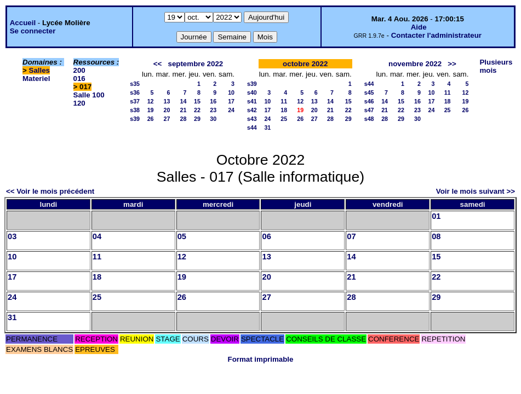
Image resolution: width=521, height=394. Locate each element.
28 (183, 118)
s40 (252, 92)
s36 (135, 92)
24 (231, 110)
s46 (369, 101)
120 (79, 103)
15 (197, 101)
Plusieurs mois (495, 66)
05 (182, 236)
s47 (369, 110)
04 (97, 236)
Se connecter (33, 31)
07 (351, 236)
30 (213, 118)
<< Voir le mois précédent (50, 191)
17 (231, 101)
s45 (369, 92)
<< (157, 64)
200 (79, 70)
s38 (135, 110)
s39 (135, 118)
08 (436, 236)
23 (213, 110)
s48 (369, 118)
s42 (252, 110)
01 (436, 216)
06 (266, 236)
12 (150, 101)
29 (197, 118)
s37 (135, 101)
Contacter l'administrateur (436, 35)
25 (283, 118)
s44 (252, 127)
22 (197, 110)
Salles (39, 70)
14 (183, 101)
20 (167, 110)
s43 (252, 118)
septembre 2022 (195, 64)
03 (12, 236)
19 (150, 110)
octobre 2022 (305, 64)
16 (213, 101)
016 (79, 78)
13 (167, 101)
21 (183, 110)
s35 (135, 83)
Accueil (23, 23)
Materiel (36, 78)
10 (231, 92)
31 (267, 127)
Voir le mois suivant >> (475, 191)
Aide (419, 27)
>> (452, 64)
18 (283, 110)
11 (283, 101)
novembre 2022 (415, 64)
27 (167, 118)
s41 (252, 101)
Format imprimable (261, 359)
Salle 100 (89, 95)
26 (150, 118)
